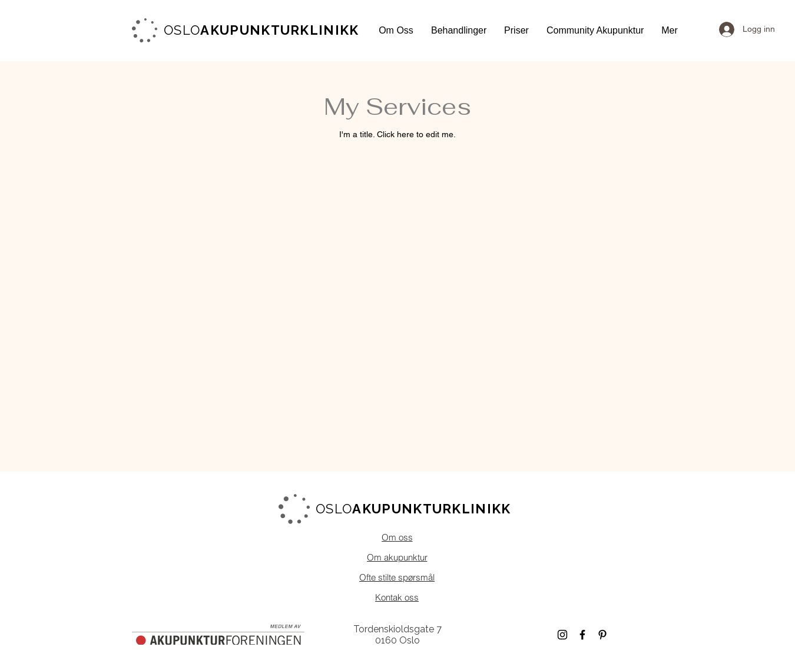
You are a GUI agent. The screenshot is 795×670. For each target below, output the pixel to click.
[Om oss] (397, 537)
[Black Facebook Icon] (582, 634)
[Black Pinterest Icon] (602, 634)
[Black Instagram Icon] (562, 634)
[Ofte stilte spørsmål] (397, 577)
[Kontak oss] (397, 597)
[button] (396, 30)
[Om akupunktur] (397, 557)
